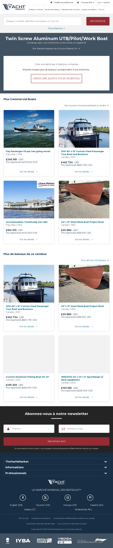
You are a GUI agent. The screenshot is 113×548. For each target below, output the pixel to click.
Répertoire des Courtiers (71, 9)
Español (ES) (96, 505)
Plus (101, 9)
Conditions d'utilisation (41, 518)
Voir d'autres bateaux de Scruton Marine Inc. (56, 48)
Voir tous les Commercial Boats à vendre (86, 105)
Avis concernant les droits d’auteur (72, 524)
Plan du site (23, 518)
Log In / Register (103, 2)
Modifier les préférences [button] (61, 2)
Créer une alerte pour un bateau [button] (56, 78)
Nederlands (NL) (83, 509)
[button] (98, 21)
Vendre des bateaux (52, 9)
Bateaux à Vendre (36, 9)
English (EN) (16, 505)
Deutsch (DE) (43, 505)
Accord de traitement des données (40, 524)
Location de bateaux (89, 9)
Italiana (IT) (29, 509)
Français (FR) (70, 505)
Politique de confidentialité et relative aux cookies (74, 518)
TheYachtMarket (14, 7)
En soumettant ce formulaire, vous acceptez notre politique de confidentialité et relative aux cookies (56, 448)
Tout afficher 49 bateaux (95, 260)
